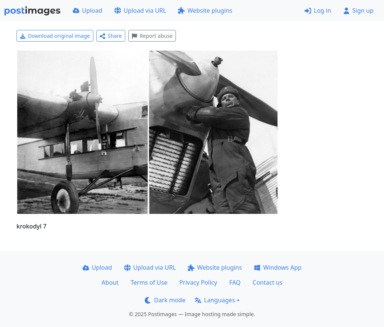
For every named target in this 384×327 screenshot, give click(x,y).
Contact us (268, 282)
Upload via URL (140, 10)
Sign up (358, 10)
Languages (215, 300)
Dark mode (165, 300)
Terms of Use (148, 282)
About (110, 282)
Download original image (55, 35)
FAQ (234, 282)
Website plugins (205, 10)
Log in (317, 10)
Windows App (278, 267)
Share (111, 35)
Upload (87, 10)
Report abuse (152, 35)
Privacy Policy (198, 282)
